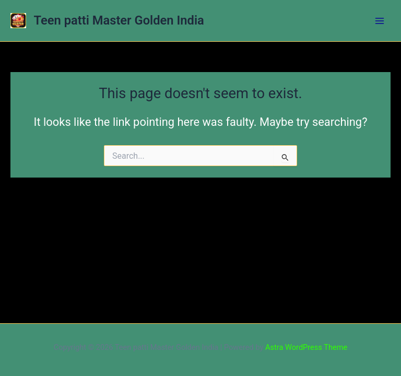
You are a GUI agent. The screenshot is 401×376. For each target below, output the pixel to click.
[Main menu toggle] (380, 21)
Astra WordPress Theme (306, 347)
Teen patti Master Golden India (119, 20)
